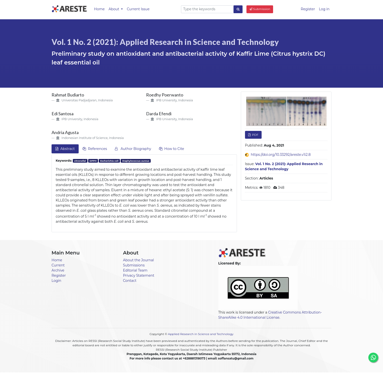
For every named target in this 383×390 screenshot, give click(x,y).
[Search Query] (207, 9)
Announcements (172, 381)
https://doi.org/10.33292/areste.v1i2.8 (281, 154)
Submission (259, 9)
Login (56, 280)
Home (99, 9)
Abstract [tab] (65, 149)
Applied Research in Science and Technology (201, 334)
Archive (58, 270)
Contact (130, 280)
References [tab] (95, 149)
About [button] (114, 9)
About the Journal (138, 260)
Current (58, 265)
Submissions (134, 265)
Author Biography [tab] (133, 149)
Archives (214, 381)
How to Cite (171, 149)
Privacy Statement (138, 275)
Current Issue (138, 9)
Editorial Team (135, 270)
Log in (324, 9)
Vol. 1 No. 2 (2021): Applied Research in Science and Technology (165, 42)
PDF (254, 135)
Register (308, 9)
